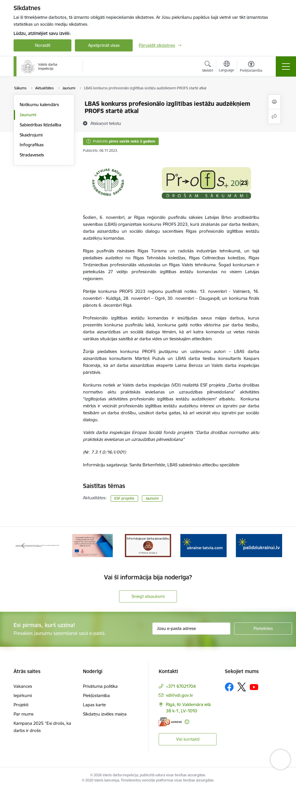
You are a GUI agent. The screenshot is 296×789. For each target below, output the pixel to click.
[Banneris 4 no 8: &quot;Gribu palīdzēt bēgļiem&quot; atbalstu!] (203, 545)
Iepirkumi (23, 695)
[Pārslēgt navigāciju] (286, 66)
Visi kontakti (187, 739)
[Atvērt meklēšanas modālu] (207, 67)
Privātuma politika (100, 686)
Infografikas (32, 144)
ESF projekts (124, 498)
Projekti (21, 704)
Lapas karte (94, 704)
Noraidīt (42, 45)
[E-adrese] (170, 722)
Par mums (24, 714)
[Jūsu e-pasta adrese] (191, 628)
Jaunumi (28, 114)
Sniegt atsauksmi (148, 596)
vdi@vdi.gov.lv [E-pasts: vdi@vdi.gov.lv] (179, 695)
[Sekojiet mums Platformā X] (241, 687)
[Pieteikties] (263, 628)
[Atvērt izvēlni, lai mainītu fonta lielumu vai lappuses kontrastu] (251, 67)
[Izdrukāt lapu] (274, 102)
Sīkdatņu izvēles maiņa (105, 714)
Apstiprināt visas (104, 45)
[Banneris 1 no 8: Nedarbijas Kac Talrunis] (37, 545)
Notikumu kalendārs (39, 104)
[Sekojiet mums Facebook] (229, 687)
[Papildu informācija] (187, 722)
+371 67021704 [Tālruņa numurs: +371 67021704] (181, 686)
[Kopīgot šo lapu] (274, 116)
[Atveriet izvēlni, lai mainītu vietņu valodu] (226, 67)
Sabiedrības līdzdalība (40, 125)
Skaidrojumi (31, 135)
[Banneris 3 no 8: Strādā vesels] (148, 545)
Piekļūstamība (96, 695)
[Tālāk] (273, 546)
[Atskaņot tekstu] (105, 123)
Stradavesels (32, 155)
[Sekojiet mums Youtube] (254, 686)
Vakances (23, 686)
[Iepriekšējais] (23, 546)
